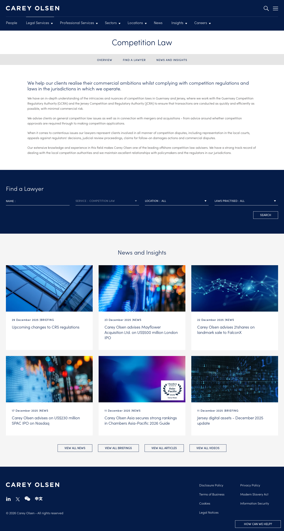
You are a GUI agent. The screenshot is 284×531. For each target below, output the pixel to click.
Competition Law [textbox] (102, 201)
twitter (18, 499)
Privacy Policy (250, 485)
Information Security (254, 503)
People (11, 22)
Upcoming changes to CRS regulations (45, 327)
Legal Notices (209, 512)
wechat (27, 498)
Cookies (204, 503)
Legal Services (37, 22)
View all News (74, 448)
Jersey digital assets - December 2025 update (230, 420)
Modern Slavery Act (254, 494)
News (158, 22)
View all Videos (208, 448)
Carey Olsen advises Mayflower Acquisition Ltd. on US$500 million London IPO (141, 332)
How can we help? (258, 524)
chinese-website (39, 498)
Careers (200, 22)
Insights (177, 22)
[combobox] (107, 201)
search (265, 215)
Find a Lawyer (134, 60)
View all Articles (164, 448)
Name (10, 201)
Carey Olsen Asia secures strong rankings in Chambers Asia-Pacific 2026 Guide (141, 420)
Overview (104, 60)
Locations (135, 22)
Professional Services (77, 22)
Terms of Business (211, 494)
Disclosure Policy (211, 485)
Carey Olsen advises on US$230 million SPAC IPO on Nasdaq (46, 420)
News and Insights (171, 60)
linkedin (8, 498)
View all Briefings (118, 448)
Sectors (111, 22)
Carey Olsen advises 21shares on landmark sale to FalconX (226, 329)
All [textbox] (164, 201)
